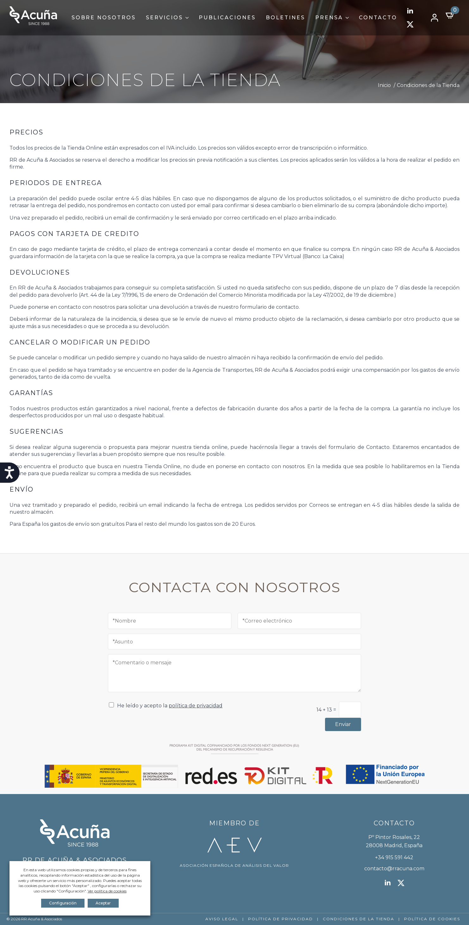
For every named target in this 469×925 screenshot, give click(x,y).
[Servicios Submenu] (188, 17)
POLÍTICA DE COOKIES (432, 918)
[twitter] (410, 24)
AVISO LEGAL (221, 918)
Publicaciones (227, 18)
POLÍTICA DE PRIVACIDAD (280, 918)
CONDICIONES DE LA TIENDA (358, 918)
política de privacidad (195, 706)
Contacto (378, 18)
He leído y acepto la (169, 706)
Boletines (285, 18)
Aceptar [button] (103, 903)
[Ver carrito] (450, 15)
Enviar (343, 724)
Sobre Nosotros (104, 18)
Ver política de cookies (107, 891)
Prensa (329, 18)
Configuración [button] (63, 903)
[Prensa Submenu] (348, 17)
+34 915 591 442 (394, 857)
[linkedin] (410, 11)
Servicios (164, 18)
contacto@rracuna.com (394, 869)
